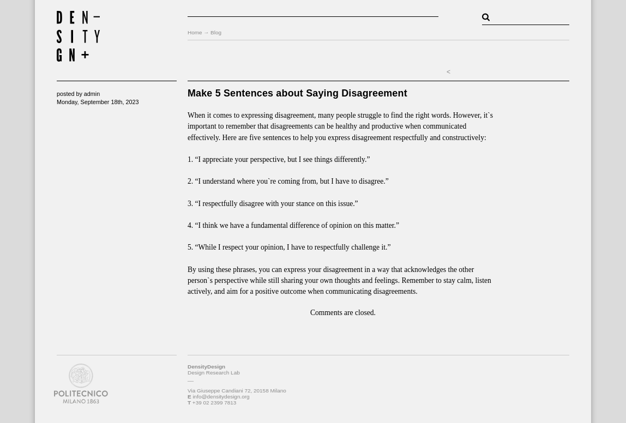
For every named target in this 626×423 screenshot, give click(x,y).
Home (195, 32)
